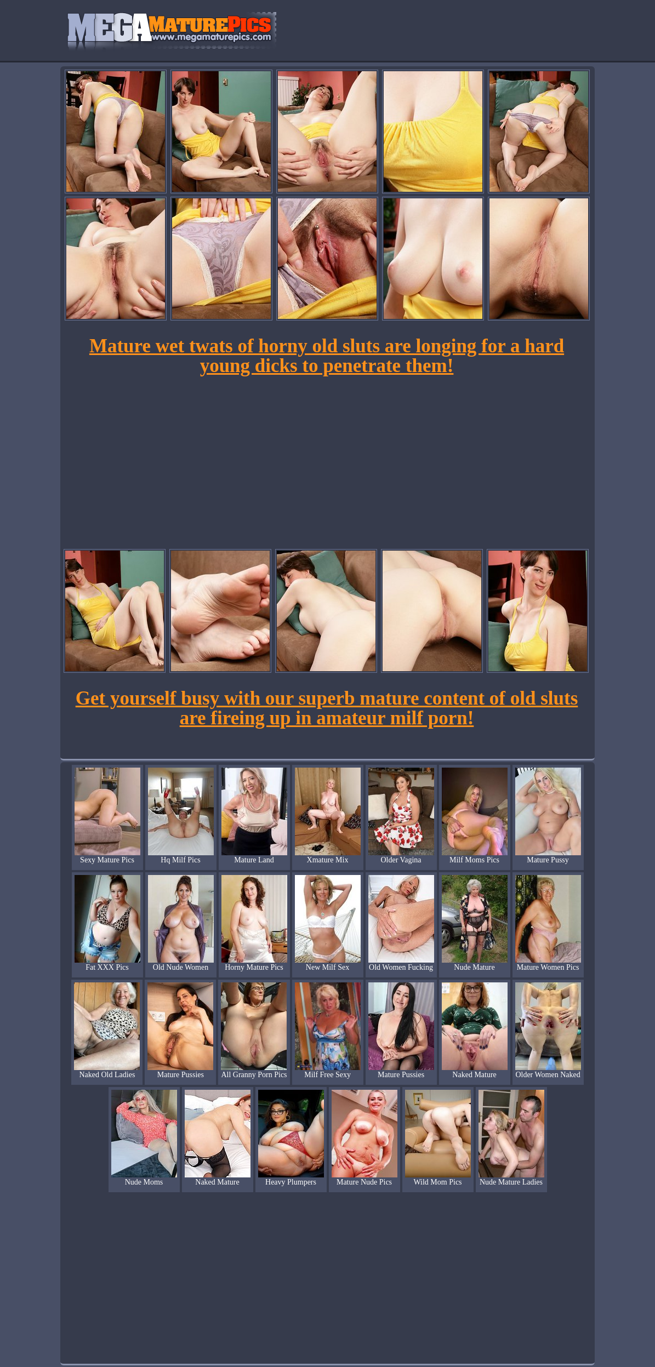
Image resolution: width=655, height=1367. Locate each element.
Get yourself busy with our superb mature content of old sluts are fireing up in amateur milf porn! (327, 708)
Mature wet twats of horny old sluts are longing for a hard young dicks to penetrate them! (326, 355)
